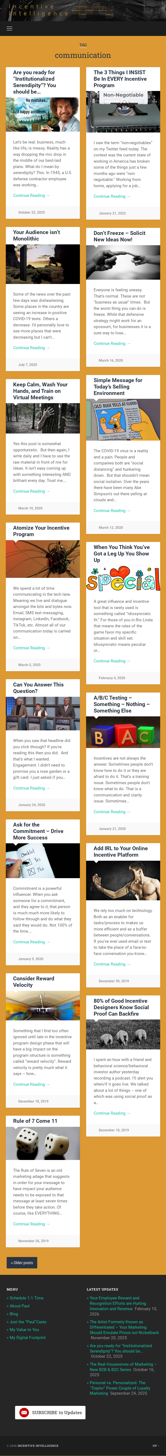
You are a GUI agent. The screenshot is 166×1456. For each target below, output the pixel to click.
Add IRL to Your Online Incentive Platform (121, 852)
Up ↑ (156, 1446)
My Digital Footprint (28, 1338)
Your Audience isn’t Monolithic (36, 236)
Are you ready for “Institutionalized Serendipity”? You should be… (34, 82)
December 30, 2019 (114, 981)
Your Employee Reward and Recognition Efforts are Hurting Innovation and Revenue (118, 1303)
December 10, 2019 (114, 1131)
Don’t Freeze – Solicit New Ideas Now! (119, 236)
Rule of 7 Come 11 (35, 1121)
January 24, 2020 (31, 805)
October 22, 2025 (31, 213)
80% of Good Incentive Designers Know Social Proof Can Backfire (121, 1007)
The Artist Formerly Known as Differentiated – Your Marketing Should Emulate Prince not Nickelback (124, 1327)
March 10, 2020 (30, 508)
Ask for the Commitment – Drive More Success (38, 831)
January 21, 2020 (112, 829)
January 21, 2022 (112, 214)
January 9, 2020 (30, 959)
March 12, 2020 (111, 528)
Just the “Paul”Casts (28, 1322)
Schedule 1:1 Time (26, 1298)
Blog (14, 1314)
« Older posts (22, 1263)
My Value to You (24, 1330)
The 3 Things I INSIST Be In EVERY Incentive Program (120, 79)
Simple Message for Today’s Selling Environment (118, 387)
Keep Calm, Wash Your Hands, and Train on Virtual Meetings (40, 391)
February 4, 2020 (112, 678)
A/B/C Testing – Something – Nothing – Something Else (122, 704)
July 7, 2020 (27, 365)
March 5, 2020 (29, 665)
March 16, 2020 (111, 361)
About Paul (19, 1306)
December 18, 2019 (33, 1102)
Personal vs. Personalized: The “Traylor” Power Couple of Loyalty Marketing (120, 1388)
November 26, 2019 (33, 1241)
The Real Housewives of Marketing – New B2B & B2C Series (123, 1367)
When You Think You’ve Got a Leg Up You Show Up (122, 554)
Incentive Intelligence (38, 1446)
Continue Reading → (31, 195)
